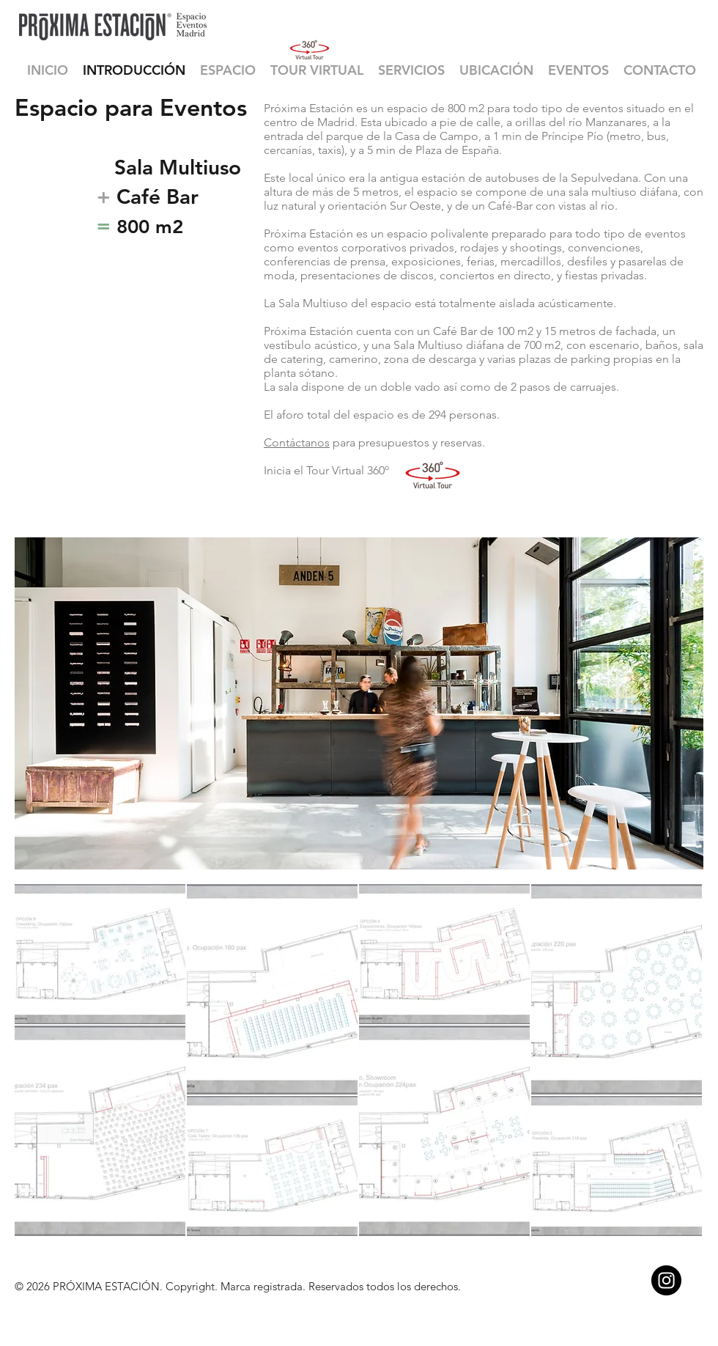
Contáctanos (297, 442)
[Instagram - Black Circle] (666, 1280)
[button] (228, 70)
